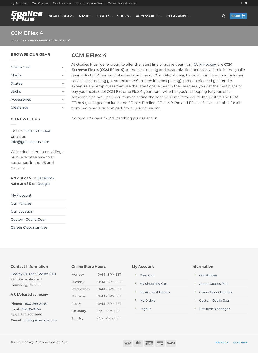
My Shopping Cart (154, 283)
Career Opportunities (122, 3)
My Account (19, 3)
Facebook (46, 178)
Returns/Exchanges (214, 309)
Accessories (149, 16)
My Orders (148, 300)
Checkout (147, 275)
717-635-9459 (31, 309)
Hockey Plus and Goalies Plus (33, 274)
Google (43, 184)
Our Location (62, 3)
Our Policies (40, 3)
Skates (105, 16)
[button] (223, 16)
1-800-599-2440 (37, 131)
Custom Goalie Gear (89, 3)
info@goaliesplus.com (30, 142)
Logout (145, 309)
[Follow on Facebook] (241, 3)
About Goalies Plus (213, 283)
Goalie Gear (61, 16)
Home (15, 40)
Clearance (178, 16)
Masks (86, 16)
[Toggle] (63, 67)
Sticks (124, 16)
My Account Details (155, 292)
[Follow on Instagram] (245, 3)
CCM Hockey (205, 64)
